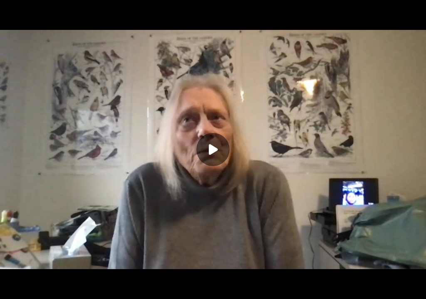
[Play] (213, 149)
